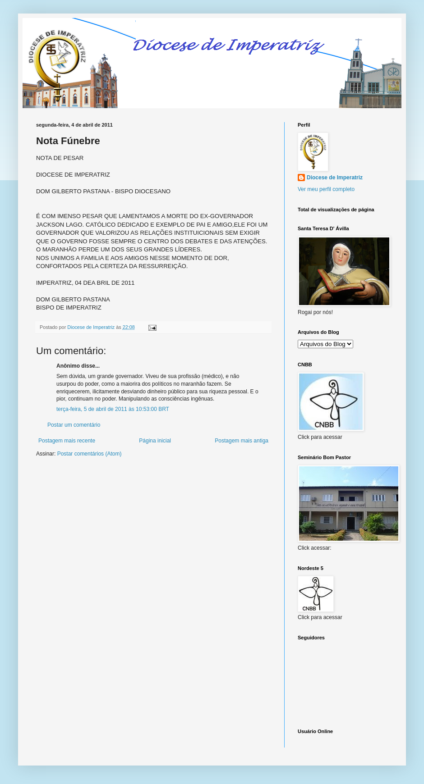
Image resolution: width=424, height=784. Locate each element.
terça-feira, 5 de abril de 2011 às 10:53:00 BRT (112, 409)
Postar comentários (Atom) (89, 454)
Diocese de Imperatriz (335, 177)
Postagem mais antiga (241, 441)
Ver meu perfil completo (326, 189)
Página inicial (155, 441)
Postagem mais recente (66, 441)
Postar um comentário (73, 425)
